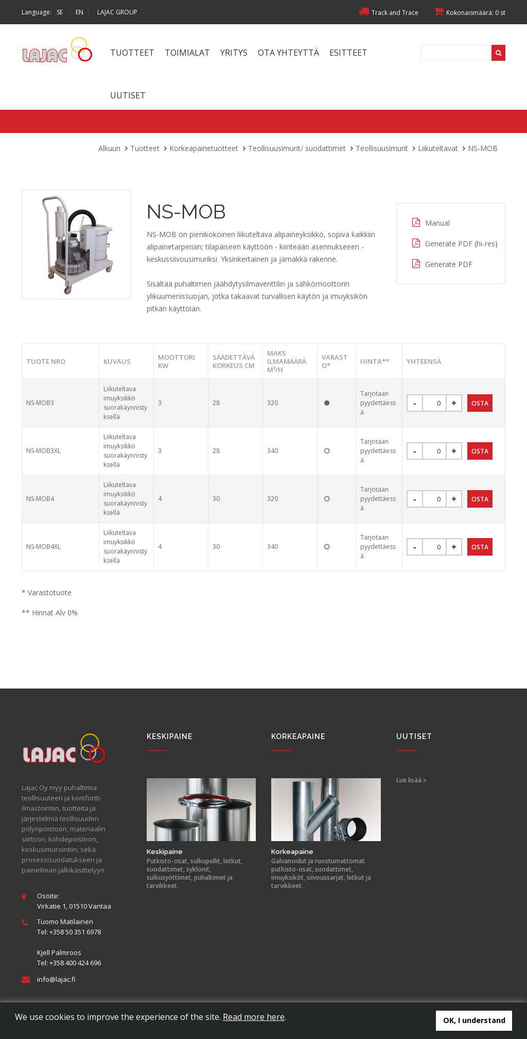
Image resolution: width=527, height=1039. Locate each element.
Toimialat (187, 52)
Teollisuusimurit (382, 148)
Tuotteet (132, 52)
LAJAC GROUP (117, 12)
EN (79, 12)
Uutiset (128, 95)
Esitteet (348, 52)
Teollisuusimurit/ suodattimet (297, 148)
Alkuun (109, 148)
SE (60, 12)
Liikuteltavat (438, 148)
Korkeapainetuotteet (203, 148)
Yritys (234, 52)
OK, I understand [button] (474, 1020)
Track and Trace (388, 12)
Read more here (254, 1017)
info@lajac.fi (56, 979)
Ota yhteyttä (288, 52)
